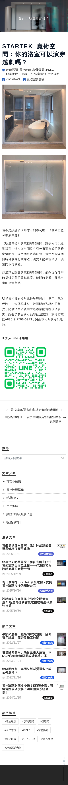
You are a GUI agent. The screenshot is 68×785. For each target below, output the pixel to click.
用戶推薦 (10, 506)
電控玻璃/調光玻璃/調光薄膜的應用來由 (34, 410)
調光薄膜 (47, 738)
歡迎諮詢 (42, 314)
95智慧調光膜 (13, 747)
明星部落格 (37, 18)
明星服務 (10, 497)
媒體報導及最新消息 (17, 514)
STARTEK (25, 73)
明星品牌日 (11, 522)
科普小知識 (11, 481)
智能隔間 (38, 69)
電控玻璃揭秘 (33, 79)
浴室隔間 (40, 73)
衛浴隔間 (53, 73)
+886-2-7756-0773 (18, 319)
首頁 (21, 18)
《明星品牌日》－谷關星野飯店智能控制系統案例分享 (34, 419)
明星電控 (12, 73)
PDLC (50, 69)
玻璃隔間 (12, 69)
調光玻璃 (10, 738)
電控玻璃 (25, 69)
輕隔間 (44, 721)
